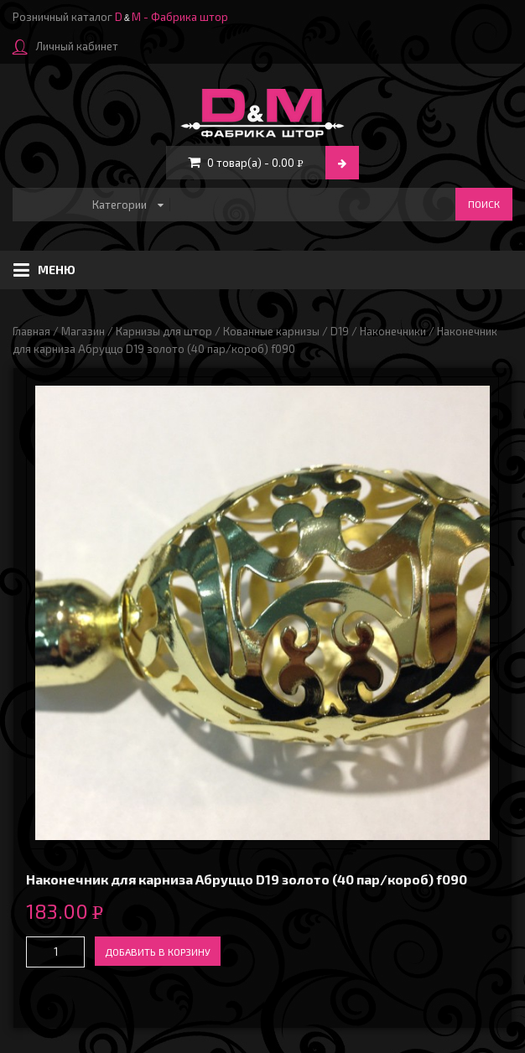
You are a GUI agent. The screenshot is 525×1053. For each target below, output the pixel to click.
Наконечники (393, 331)
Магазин (83, 331)
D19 (339, 331)
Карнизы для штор (164, 331)
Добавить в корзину (158, 951)
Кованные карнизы (271, 331)
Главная (31, 331)
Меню (44, 270)
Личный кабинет (65, 46)
